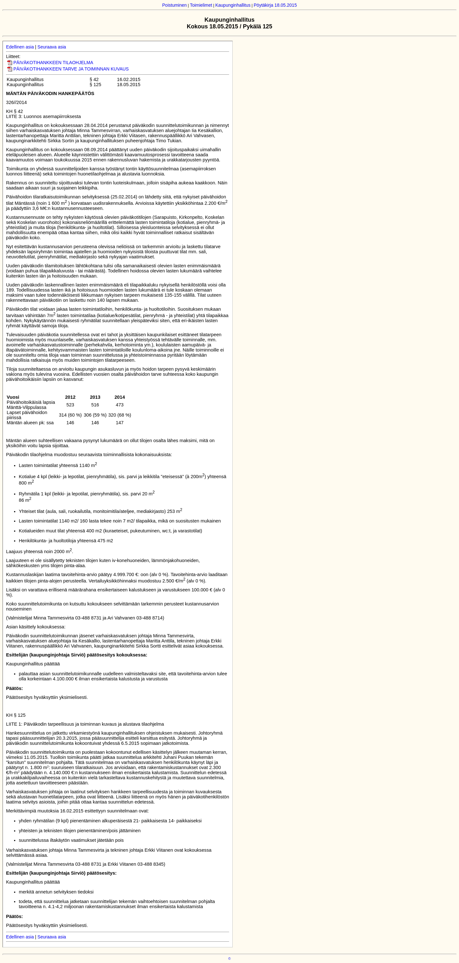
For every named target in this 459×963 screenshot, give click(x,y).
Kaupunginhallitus (233, 5)
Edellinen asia (20, 46)
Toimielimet (201, 5)
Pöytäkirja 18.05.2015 (275, 5)
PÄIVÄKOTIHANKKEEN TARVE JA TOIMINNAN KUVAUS (71, 68)
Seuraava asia (52, 46)
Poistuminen (174, 5)
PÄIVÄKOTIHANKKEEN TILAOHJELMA (53, 62)
